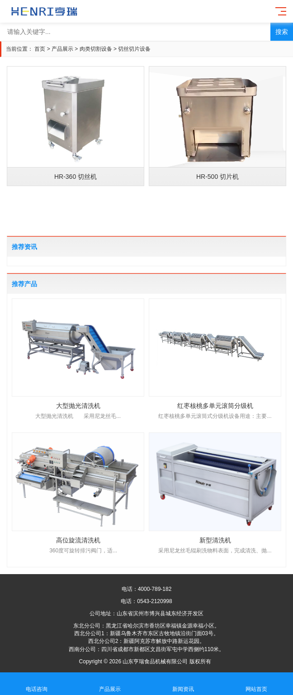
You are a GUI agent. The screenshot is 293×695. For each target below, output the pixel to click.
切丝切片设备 (134, 49)
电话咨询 (36, 684)
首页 (39, 49)
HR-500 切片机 (217, 176)
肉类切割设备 (96, 49)
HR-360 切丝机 (75, 176)
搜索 (281, 31)
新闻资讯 (183, 684)
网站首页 (256, 684)
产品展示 (62, 49)
